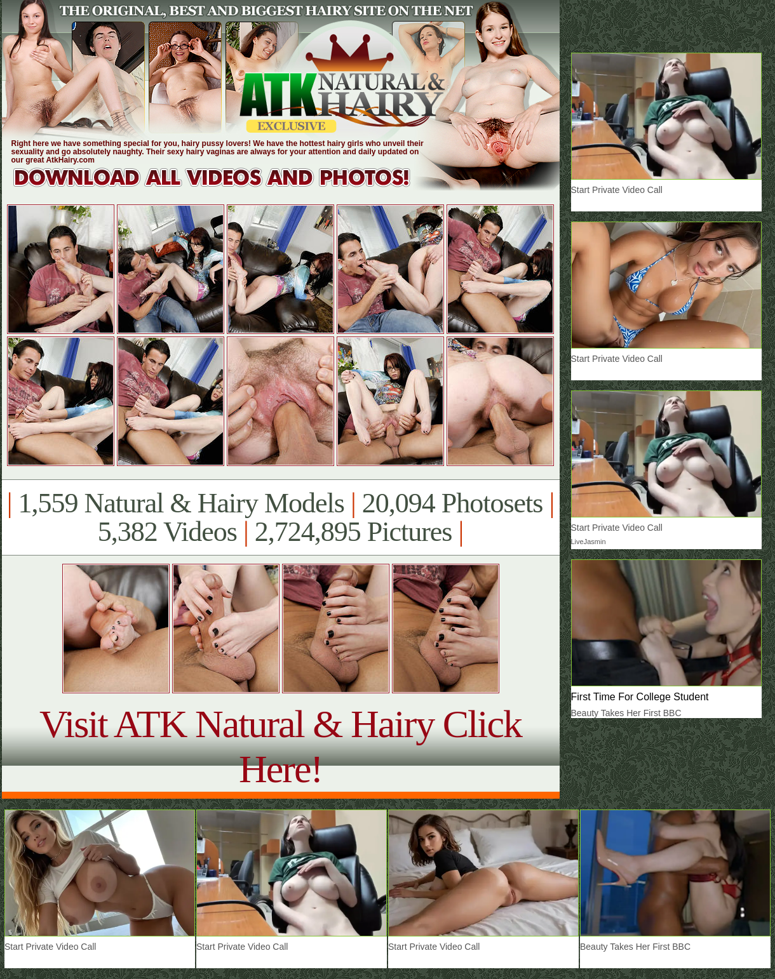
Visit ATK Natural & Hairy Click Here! (280, 746)
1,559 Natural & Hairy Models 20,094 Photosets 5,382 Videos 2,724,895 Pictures (280, 517)
